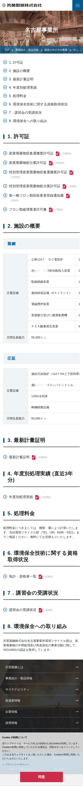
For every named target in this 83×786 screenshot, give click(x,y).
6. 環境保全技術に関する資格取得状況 (38, 104)
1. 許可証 (16, 62)
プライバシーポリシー (17, 764)
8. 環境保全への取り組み (28, 121)
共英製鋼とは (14, 667)
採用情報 (11, 723)
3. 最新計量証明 (21, 79)
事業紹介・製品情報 (27, 49)
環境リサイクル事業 (55, 49)
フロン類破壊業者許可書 (28, 209)
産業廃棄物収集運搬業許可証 (31, 153)
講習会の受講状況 (22, 610)
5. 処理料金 (18, 96)
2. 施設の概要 (19, 71)
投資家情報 (12, 700)
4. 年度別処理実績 (23, 87)
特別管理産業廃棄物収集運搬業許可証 (38, 172)
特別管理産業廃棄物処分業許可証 (34, 186)
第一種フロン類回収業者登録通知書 (36, 195)
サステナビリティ (17, 689)
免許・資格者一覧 (22, 576)
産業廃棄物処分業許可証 (28, 163)
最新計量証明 (19, 457)
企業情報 (11, 711)
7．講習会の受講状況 (25, 112)
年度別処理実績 (21, 497)
